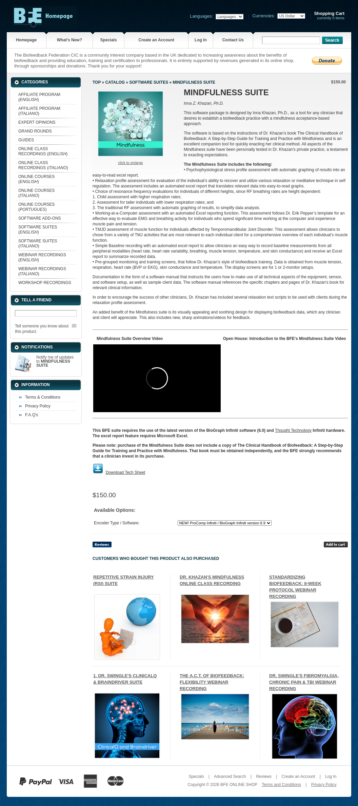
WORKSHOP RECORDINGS (44, 282)
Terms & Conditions (42, 397)
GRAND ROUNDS (35, 131)
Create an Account (156, 40)
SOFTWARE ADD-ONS (39, 218)
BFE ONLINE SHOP (238, 784)
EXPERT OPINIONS (37, 122)
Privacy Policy (38, 406)
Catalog (115, 82)
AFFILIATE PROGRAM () (39, 97)
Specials (108, 40)
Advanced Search (230, 776)
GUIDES (26, 140)
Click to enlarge (130, 163)
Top (97, 82)
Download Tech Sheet (125, 472)
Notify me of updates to (55, 361)
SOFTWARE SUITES (148, 82)
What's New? (69, 40)
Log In (201, 40)
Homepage (26, 40)
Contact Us (233, 40)
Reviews (263, 776)
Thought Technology (293, 430)
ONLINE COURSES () (36, 179)
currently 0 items (329, 16)
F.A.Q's (31, 414)
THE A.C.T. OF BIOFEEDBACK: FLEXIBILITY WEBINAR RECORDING (212, 682)
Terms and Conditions (281, 784)
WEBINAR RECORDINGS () (42, 257)
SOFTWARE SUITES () (37, 230)
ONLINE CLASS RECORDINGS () (42, 151)
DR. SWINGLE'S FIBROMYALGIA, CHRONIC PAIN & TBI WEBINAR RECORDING (304, 682)
